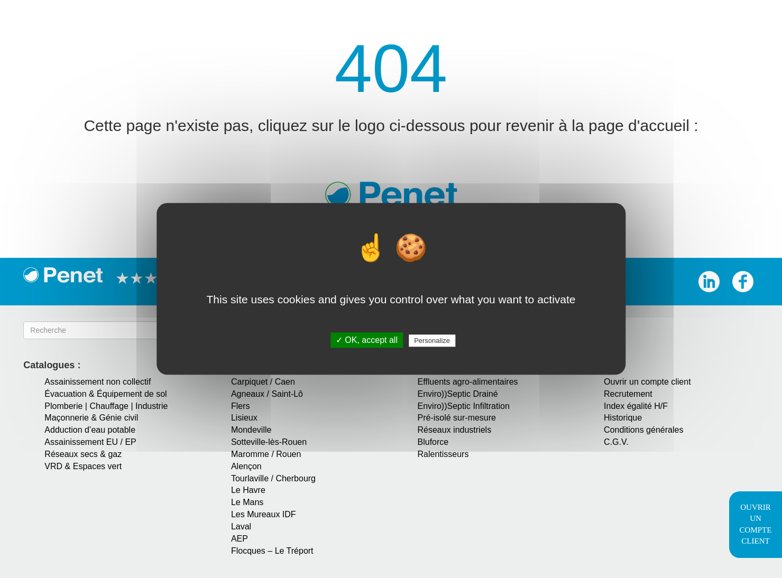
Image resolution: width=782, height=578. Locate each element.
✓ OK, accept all (367, 340)
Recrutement (628, 393)
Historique (623, 417)
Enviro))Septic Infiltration (464, 406)
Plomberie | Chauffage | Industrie (106, 406)
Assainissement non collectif (97, 381)
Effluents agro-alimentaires (468, 381)
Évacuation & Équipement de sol (105, 393)
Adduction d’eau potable (89, 429)
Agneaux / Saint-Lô (267, 393)
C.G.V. (616, 441)
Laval (241, 526)
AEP (239, 538)
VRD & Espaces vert (83, 466)
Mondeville (251, 429)
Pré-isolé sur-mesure (457, 417)
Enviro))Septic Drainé (458, 393)
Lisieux (244, 417)
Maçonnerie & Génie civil (91, 417)
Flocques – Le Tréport (272, 550)
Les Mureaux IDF (263, 514)
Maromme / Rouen (266, 454)
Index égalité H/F (636, 406)
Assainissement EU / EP (90, 441)
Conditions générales (643, 429)
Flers (240, 406)
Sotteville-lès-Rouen (269, 441)
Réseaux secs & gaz (83, 454)
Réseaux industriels (455, 429)
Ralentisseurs (443, 454)
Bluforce (433, 441)
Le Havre (248, 490)
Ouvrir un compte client (647, 381)
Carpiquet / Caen (263, 381)
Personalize (432, 341)
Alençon (246, 466)
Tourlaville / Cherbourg (273, 478)
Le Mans (247, 502)
